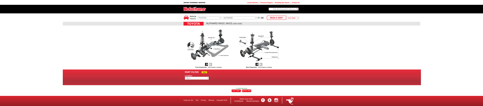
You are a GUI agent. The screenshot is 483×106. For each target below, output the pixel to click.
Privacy (203, 100)
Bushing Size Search (282, 2)
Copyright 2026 (222, 100)
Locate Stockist (252, 2)
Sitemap (211, 100)
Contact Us (295, 2)
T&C (197, 100)
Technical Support (266, 2)
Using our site (188, 100)
